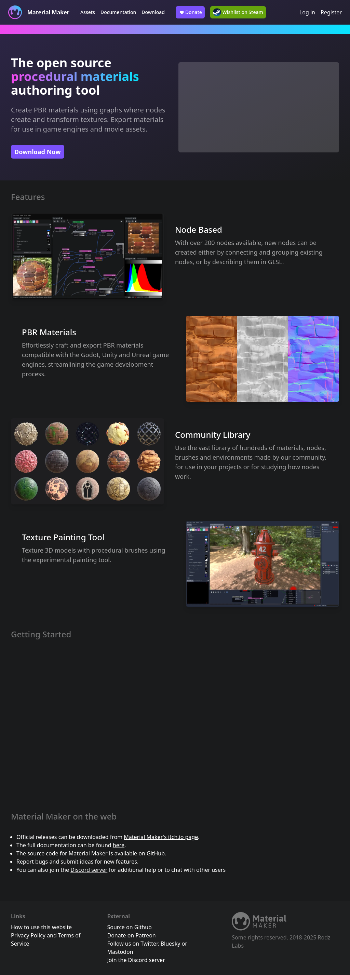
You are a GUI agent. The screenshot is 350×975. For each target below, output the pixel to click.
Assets (87, 12)
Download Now (37, 152)
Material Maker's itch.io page (161, 837)
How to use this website (41, 927)
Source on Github (129, 927)
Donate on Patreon (131, 935)
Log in (307, 12)
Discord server (88, 870)
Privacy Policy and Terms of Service (45, 939)
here (118, 845)
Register (331, 12)
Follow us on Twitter (132, 943)
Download (153, 12)
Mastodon (120, 952)
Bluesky (170, 943)
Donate (190, 12)
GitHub (156, 853)
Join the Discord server (136, 960)
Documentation (118, 12)
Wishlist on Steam (238, 12)
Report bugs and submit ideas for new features (76, 861)
